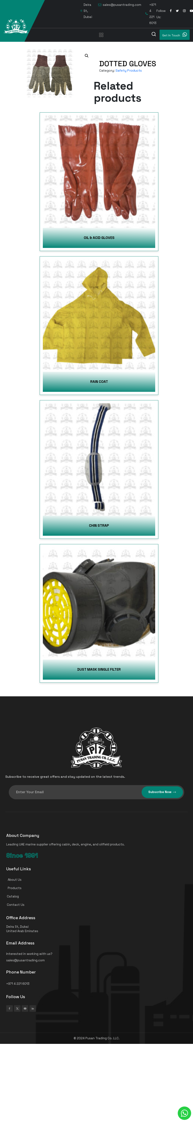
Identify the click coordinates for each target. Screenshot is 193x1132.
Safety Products (129, 70)
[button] (86, 56)
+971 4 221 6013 (150, 14)
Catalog (11, 896)
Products (12, 888)
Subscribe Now (162, 792)
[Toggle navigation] (101, 34)
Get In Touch (174, 34)
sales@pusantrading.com (119, 5)
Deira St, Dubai (86, 11)
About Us (12, 880)
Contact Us (13, 905)
